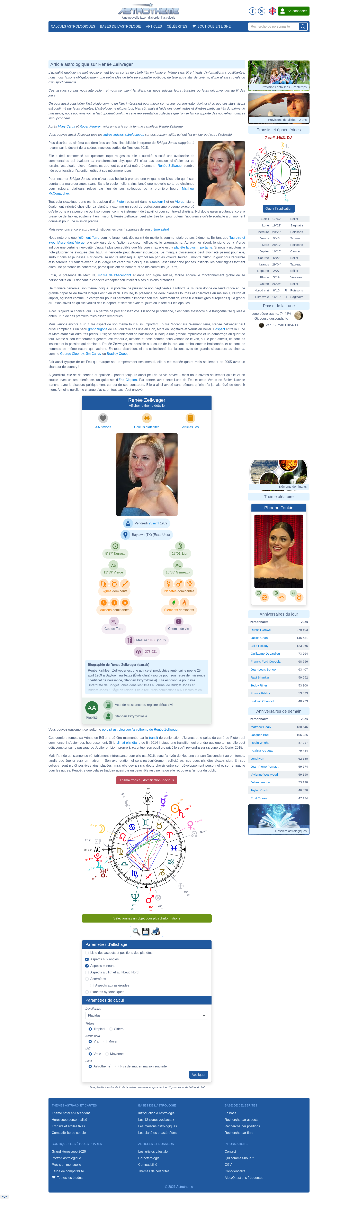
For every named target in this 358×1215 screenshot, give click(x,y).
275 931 (151, 651)
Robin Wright (260, 742)
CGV (228, 1164)
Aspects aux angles (104, 959)
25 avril (154, 523)
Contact (230, 1151)
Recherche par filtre (239, 1132)
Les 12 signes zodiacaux (156, 1119)
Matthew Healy (261, 727)
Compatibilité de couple (69, 1132)
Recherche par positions (242, 1126)
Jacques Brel (260, 735)
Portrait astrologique (66, 1158)
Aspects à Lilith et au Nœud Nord (114, 972)
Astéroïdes (98, 979)
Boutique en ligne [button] (211, 26)
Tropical (99, 1029)
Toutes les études (67, 1177)
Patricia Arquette (262, 750)
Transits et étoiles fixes (68, 1126)
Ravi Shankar (260, 677)
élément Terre (89, 237)
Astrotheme (102, 1066)
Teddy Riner (259, 685)
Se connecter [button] (293, 11)
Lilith (88, 1048)
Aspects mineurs (102, 966)
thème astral (160, 229)
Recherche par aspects (241, 1119)
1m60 (152, 640)
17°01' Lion (180, 553)
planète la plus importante (193, 247)
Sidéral (119, 1029)
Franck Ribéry (260, 693)
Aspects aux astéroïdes (112, 985)
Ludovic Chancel (262, 701)
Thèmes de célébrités (154, 1171)
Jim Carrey (93, 353)
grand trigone (97, 329)
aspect (220, 329)
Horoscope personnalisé (69, 1119)
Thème (89, 1023)
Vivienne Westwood (264, 774)
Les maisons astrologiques (157, 1126)
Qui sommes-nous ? (239, 1158)
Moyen (113, 1041)
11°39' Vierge (113, 572)
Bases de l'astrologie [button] (120, 26)
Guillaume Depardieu (265, 653)
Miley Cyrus (66, 126)
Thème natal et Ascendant (71, 1113)
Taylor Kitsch (259, 790)
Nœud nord (92, 1036)
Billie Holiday (259, 645)
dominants (119, 591)
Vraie (97, 1054)
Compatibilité (147, 1164)
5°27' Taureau (115, 553)
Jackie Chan (259, 637)
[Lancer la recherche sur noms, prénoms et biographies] (303, 26)
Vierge (180, 201)
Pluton (121, 201)
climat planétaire (128, 742)
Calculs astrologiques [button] (73, 26)
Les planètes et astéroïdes (157, 1132)
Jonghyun (257, 758)
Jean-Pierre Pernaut (264, 766)
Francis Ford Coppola (265, 661)
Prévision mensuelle (66, 1164)
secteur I (158, 201)
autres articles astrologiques (123, 134)
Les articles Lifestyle (153, 1151)
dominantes (186, 591)
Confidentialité (235, 1171)
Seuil (88, 1061)
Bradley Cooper (118, 353)
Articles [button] (154, 26)
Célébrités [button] (177, 26)
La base (230, 1113)
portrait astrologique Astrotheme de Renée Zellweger (140, 729)
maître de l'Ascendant (114, 275)
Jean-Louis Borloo (263, 669)
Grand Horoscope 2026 (69, 1151)
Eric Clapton (127, 380)
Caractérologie (149, 1158)
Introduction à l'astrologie (156, 1113)
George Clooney (72, 353)
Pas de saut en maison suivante (143, 1066)
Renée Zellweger (170, 165)
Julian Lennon (260, 782)
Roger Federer (90, 126)
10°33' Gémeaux (178, 572)
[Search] (278, 26)
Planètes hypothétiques (107, 992)
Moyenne (117, 1054)
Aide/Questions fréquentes (244, 1177)
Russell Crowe (261, 630)
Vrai (96, 1041)
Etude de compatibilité (68, 1171)
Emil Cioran (259, 798)
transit (153, 737)
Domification (93, 1008)
